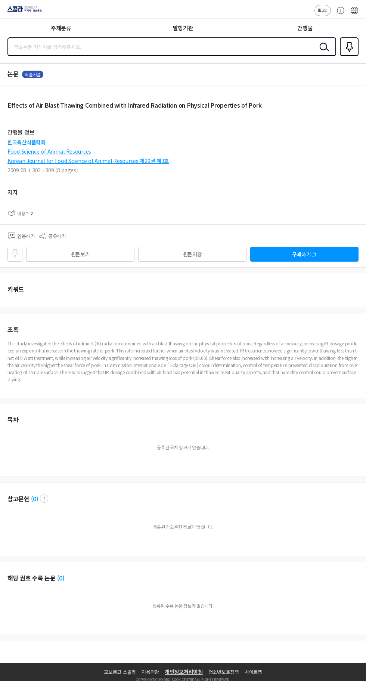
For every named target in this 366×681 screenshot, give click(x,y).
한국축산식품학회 (26, 142)
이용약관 (150, 671)
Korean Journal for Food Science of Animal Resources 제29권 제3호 (88, 160)
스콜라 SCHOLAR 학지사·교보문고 (22, 11)
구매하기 (301, 254)
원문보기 (80, 254)
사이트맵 (253, 671)
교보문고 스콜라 (120, 671)
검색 (323, 52)
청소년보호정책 (223, 671)
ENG (354, 14)
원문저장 (192, 254)
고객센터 (338, 14)
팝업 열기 (44, 498)
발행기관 (183, 28)
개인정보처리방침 (184, 671)
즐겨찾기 (348, 55)
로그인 (323, 10)
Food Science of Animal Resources (49, 151)
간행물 (305, 28)
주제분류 (61, 28)
